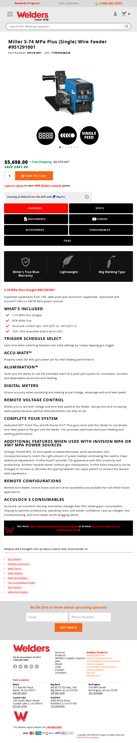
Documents (35, 219)
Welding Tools (93, 675)
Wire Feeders (15, 587)
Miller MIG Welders (18, 578)
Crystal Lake (19, 697)
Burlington (94, 684)
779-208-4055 (58, 706)
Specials (91, 672)
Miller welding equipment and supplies (53, 526)
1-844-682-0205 (20, 660)
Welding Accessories (18, 563)
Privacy (87, 737)
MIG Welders (14, 559)
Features (35, 208)
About (58, 664)
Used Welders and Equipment (101, 666)
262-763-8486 (96, 693)
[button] (60, 147)
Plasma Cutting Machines (99, 658)
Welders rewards (51, 185)
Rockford (55, 697)
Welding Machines (96, 655)
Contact (59, 669)
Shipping (94, 737)
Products (60, 655)
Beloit (16, 684)
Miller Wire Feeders (18, 592)
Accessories (35, 229)
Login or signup (14, 185)
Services (60, 652)
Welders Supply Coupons (70, 658)
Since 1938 (42, 19)
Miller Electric (15, 568)
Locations (60, 672)
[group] (68, 103)
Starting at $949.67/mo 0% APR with (36, 196)
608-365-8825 (20, 693)
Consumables (99, 229)
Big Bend (55, 684)
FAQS (67, 240)
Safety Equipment (95, 669)
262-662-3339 (58, 693)
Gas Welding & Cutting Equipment (103, 661)
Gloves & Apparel (95, 664)
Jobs (57, 661)
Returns (80, 737)
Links (58, 666)
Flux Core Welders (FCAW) (21, 582)
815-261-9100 (20, 706)
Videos (99, 219)
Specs (100, 208)
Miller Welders (15, 573)
